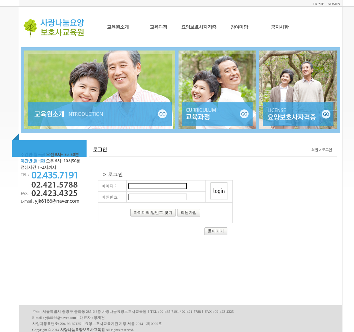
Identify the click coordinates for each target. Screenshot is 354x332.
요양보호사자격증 (198, 27)
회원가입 (189, 212)
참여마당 (239, 27)
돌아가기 (216, 231)
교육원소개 (118, 27)
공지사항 (279, 27)
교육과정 (158, 27)
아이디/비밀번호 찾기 (153, 212)
